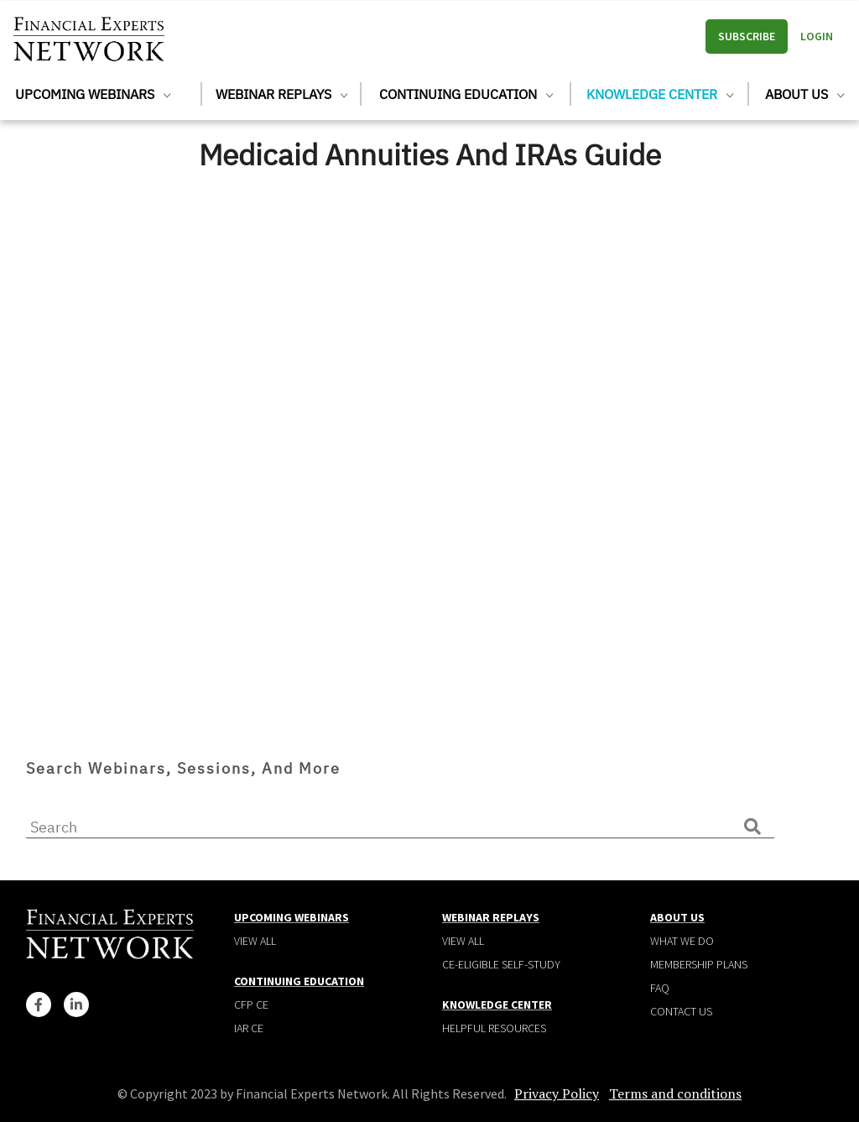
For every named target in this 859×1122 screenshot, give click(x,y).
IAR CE (248, 1028)
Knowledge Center (659, 94)
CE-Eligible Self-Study (501, 964)
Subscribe (746, 36)
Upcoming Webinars (92, 94)
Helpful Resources (494, 1028)
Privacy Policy (556, 1093)
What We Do (682, 940)
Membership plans (698, 964)
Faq (659, 987)
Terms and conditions (675, 1093)
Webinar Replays (281, 94)
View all (255, 940)
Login (816, 36)
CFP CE (251, 1004)
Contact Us (681, 1011)
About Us (804, 94)
